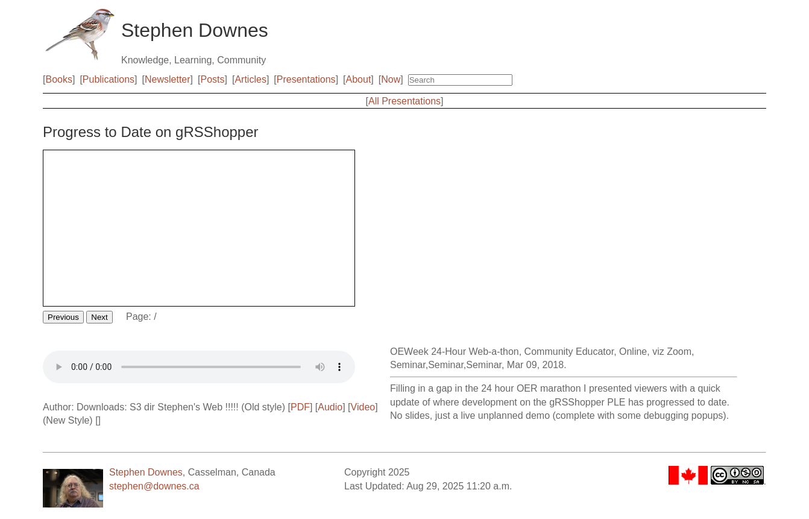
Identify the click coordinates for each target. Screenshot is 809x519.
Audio (330, 407)
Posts (213, 79)
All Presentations (404, 101)
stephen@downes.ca (154, 486)
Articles (250, 79)
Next (99, 317)
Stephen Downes (146, 472)
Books (58, 79)
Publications (108, 79)
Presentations (306, 79)
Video (363, 407)
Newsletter (167, 79)
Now (390, 79)
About (358, 79)
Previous (63, 317)
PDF (300, 407)
